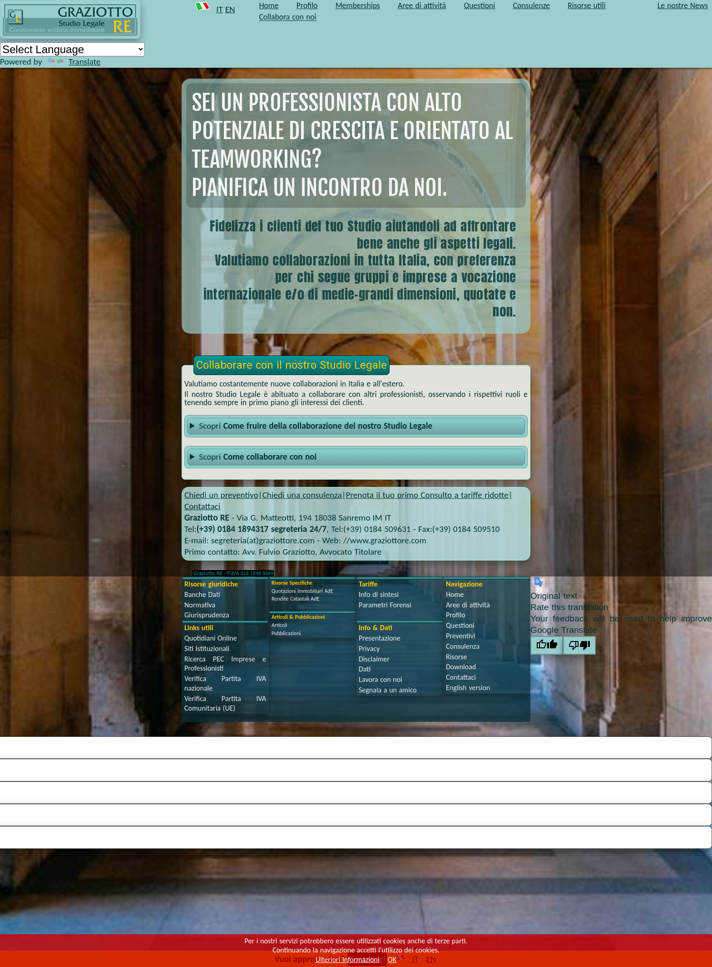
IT (219, 9)
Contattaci (202, 506)
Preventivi (460, 635)
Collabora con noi (287, 17)
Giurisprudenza (206, 615)
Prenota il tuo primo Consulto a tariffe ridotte (427, 495)
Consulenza (463, 646)
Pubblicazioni (286, 633)
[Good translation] (546, 645)
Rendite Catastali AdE (295, 599)
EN (230, 9)
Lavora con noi (380, 679)
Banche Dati (202, 594)
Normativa (199, 605)
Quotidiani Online (210, 638)
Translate (74, 61)
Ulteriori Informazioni (348, 959)
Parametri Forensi (385, 605)
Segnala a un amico (388, 690)
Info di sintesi (379, 594)
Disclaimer (374, 659)
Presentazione (379, 638)
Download (461, 666)
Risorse (456, 656)
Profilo (455, 615)
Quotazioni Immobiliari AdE (302, 591)
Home (455, 594)
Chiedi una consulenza (302, 495)
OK (392, 959)
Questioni (460, 625)
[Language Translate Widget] (72, 49)
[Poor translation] (579, 645)
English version (468, 687)
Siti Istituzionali (206, 648)
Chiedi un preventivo (221, 495)
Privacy (369, 648)
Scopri (315, 426)
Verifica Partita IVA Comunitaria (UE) (225, 703)
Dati (365, 669)
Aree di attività (468, 605)
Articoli (279, 625)
